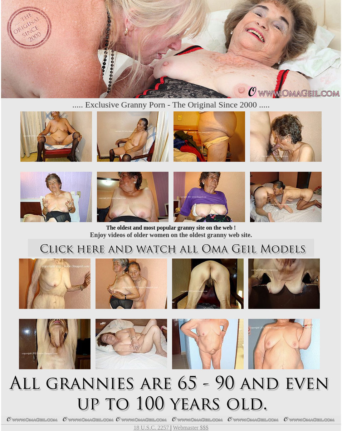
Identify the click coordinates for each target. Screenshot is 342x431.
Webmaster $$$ (191, 428)
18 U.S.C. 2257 (151, 428)
